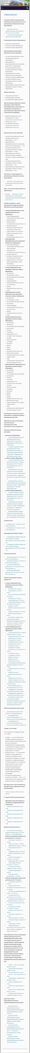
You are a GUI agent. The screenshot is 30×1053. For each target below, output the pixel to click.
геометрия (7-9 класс (14, 647)
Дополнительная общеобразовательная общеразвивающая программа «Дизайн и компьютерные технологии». (15, 1019)
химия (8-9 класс (12, 659)
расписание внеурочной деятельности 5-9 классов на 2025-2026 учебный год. (15, 572)
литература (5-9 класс (14, 640)
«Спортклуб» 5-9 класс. (14, 923)
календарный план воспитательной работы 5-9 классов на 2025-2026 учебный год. (16, 723)
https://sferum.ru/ (14, 127)
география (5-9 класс (14, 655)
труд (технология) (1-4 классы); (16, 611)
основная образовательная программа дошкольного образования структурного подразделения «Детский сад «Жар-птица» (15, 441)
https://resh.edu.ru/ (14, 125)
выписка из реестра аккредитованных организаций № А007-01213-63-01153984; (14, 31)
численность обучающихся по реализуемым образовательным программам (14, 183)
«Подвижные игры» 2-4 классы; (16, 851)
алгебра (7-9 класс (13, 646)
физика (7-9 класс (13, 657)
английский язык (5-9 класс (15, 642)
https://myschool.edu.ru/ (16, 120)
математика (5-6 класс (14, 644)
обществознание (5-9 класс (15, 680)
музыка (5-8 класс (13, 672)
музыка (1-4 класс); (13, 606)
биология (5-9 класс (13, 661)
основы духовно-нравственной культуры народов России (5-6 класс (16, 664)
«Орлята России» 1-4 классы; (16, 844)
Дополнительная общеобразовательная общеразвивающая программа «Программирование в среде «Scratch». (15, 1009)
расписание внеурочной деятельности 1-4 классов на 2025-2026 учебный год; (15, 566)
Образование (10, 14)
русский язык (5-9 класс (14, 638)
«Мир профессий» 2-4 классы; (16, 861)
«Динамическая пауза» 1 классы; (17, 845)
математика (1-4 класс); (14, 598)
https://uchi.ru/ (13, 121)
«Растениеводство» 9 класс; (16, 972)
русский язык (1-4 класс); (15, 589)
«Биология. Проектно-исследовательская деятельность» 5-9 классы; (16, 887)
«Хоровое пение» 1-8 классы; (16, 918)
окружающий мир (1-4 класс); (16, 600)
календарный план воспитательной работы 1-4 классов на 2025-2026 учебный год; (16, 717)
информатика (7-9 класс (14, 678)
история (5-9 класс (13, 653)
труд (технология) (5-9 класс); (16, 636)
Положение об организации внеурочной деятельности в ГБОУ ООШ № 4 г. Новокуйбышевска (14, 832)
